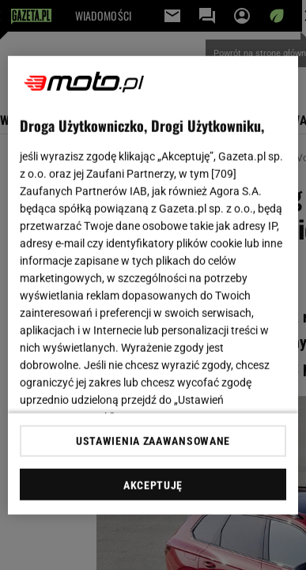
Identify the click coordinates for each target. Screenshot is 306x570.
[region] (153, 285)
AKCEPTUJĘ (153, 485)
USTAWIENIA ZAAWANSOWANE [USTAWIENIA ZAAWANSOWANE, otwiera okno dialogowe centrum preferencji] (153, 441)
